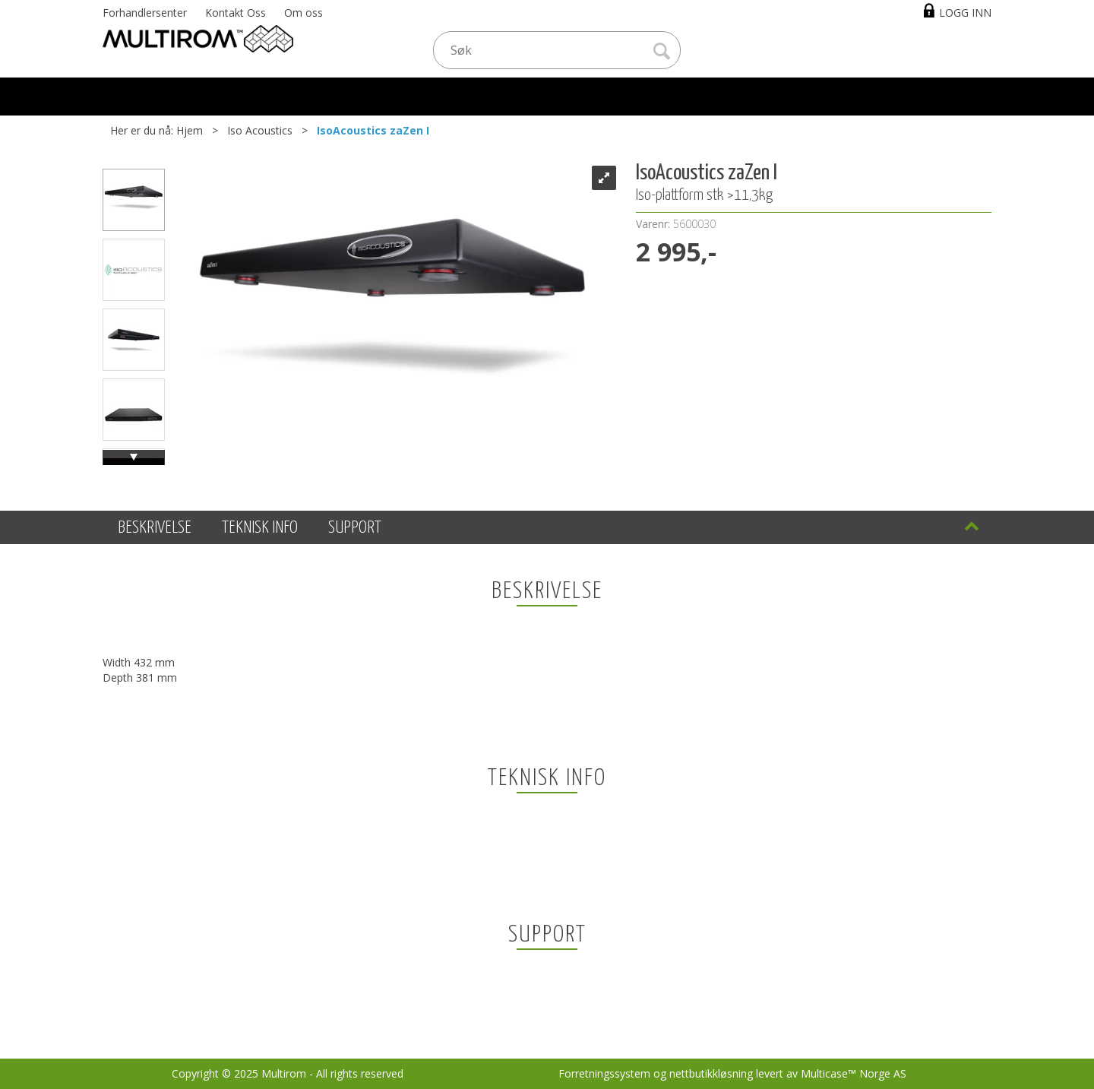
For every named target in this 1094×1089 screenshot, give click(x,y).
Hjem (189, 130)
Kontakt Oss (235, 12)
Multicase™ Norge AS (853, 1073)
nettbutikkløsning (711, 1073)
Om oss (303, 12)
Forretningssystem (604, 1073)
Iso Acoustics (259, 130)
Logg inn (965, 12)
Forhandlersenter (145, 12)
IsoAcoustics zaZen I (373, 130)
